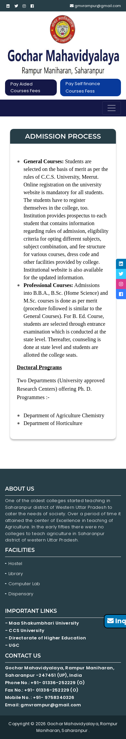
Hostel (15, 563)
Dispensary (20, 594)
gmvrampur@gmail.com (95, 6)
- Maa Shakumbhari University (42, 623)
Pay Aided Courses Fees (25, 87)
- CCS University (24, 630)
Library (15, 573)
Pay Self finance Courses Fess (83, 87)
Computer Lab (24, 583)
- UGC (12, 645)
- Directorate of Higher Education (46, 638)
